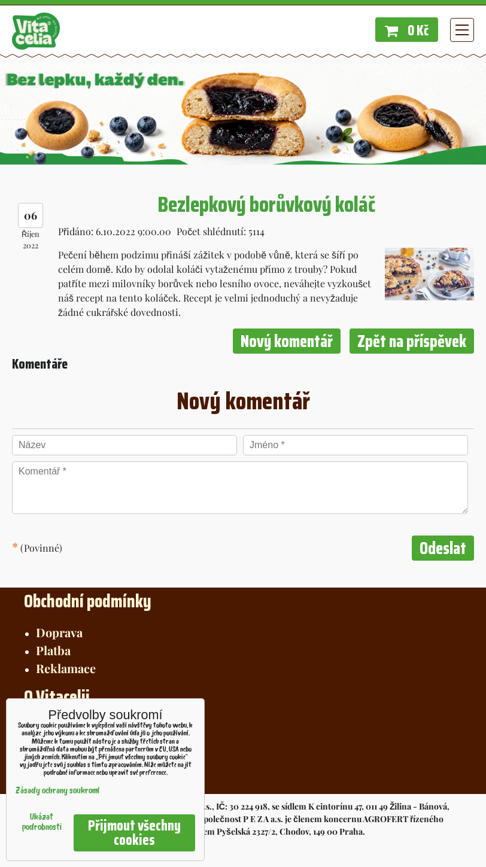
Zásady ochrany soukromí (57, 791)
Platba (53, 650)
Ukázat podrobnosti (42, 822)
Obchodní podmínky (87, 601)
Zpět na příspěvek (411, 341)
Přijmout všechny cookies (134, 832)
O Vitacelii (57, 697)
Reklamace (66, 668)
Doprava (59, 632)
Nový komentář (287, 341)
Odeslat (443, 548)
